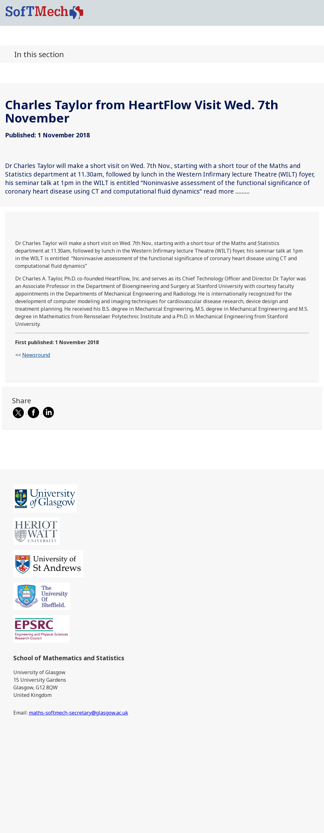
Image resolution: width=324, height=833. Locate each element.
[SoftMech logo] (44, 12)
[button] (162, 54)
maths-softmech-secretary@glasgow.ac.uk (78, 712)
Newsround (36, 354)
